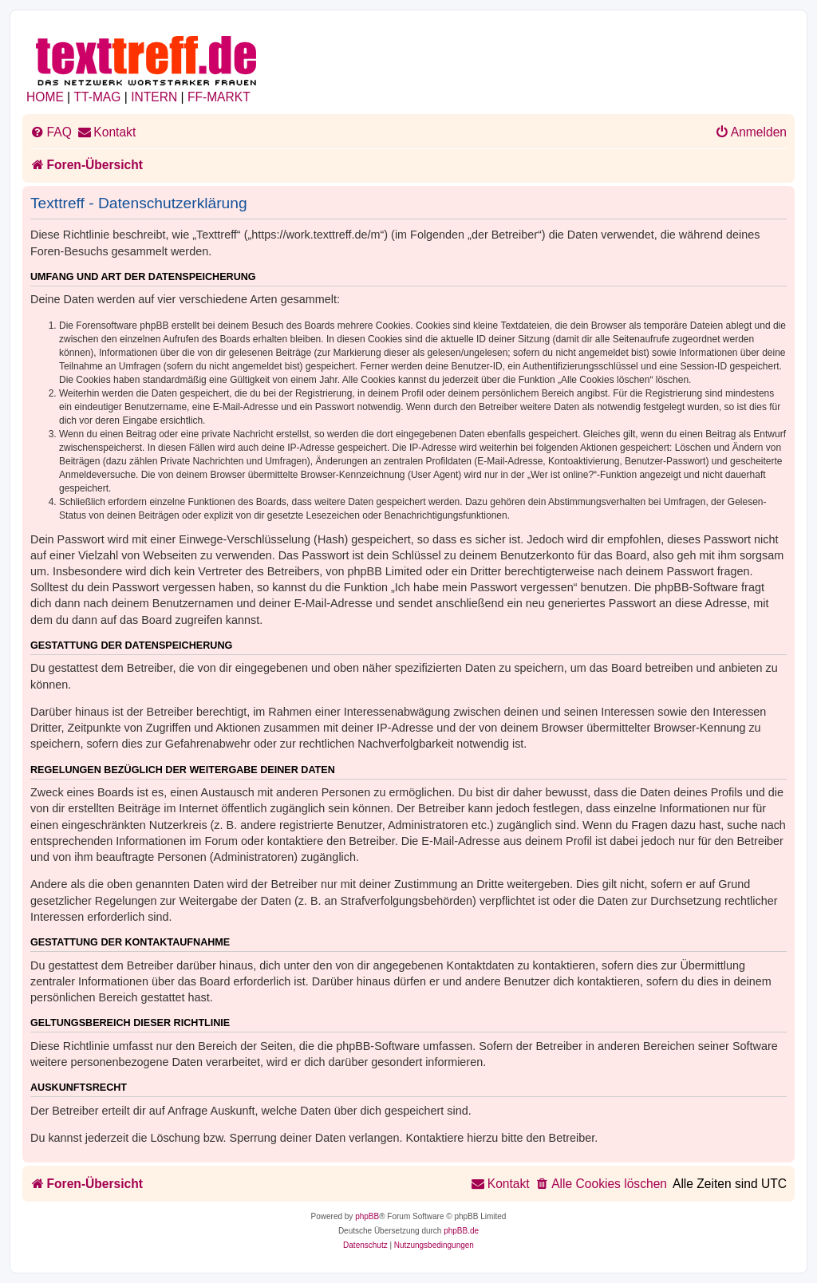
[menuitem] (51, 132)
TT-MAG (97, 97)
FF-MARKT (219, 97)
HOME (45, 97)
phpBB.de (461, 1230)
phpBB (367, 1216)
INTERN (154, 97)
